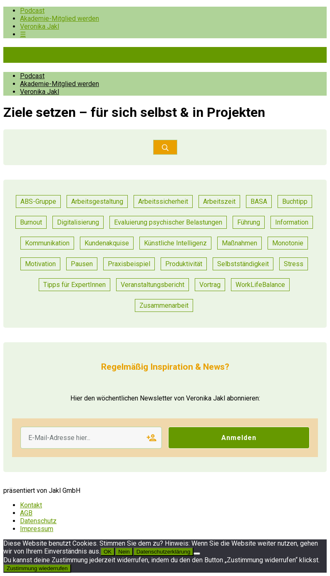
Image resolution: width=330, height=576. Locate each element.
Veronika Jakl (39, 26)
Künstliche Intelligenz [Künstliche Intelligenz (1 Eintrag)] (175, 243)
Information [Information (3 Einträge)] (291, 222)
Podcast (32, 11)
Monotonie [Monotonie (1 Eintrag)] (287, 243)
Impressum (36, 529)
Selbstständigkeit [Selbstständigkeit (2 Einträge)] (243, 264)
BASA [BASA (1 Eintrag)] (259, 201)
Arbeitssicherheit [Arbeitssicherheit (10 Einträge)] (163, 201)
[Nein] (197, 553)
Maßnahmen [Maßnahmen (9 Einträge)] (239, 243)
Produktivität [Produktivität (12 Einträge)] (183, 264)
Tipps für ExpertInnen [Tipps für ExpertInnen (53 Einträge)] (74, 285)
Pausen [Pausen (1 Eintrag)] (82, 264)
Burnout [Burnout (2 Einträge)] (31, 222)
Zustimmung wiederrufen (37, 568)
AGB (26, 513)
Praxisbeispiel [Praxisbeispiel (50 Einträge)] (129, 264)
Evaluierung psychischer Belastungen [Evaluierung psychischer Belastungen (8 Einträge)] (168, 222)
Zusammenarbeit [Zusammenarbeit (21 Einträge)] (164, 305)
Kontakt (31, 505)
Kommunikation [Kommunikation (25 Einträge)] (47, 243)
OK (108, 552)
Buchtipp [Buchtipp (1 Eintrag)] (295, 201)
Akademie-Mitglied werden (59, 18)
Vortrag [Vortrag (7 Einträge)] (210, 285)
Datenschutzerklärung (163, 552)
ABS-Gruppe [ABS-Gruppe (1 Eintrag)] (38, 201)
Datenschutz (38, 521)
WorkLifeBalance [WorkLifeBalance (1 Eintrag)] (260, 285)
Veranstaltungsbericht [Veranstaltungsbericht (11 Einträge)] (152, 285)
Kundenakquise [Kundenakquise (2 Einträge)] (106, 243)
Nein (123, 552)
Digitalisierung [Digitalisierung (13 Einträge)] (78, 222)
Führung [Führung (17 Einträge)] (248, 222)
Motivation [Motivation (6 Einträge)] (40, 264)
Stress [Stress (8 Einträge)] (293, 264)
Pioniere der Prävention (74, 55)
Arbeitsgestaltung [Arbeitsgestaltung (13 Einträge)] (97, 201)
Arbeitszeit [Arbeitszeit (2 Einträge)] (219, 201)
